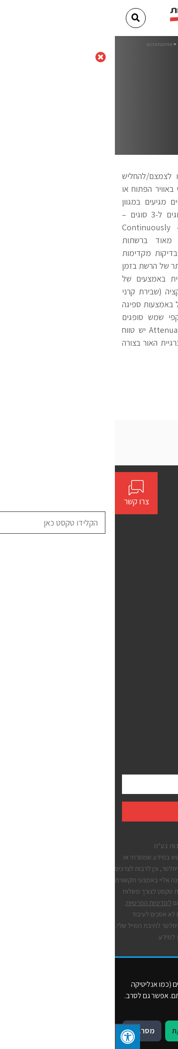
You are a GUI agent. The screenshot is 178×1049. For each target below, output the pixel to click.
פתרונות (160, 616)
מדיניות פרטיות (151, 716)
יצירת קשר (156, 633)
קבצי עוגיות (155, 732)
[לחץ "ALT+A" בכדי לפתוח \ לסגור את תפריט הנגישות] (12, 1036)
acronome (44, 43)
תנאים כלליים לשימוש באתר (132, 683)
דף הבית (131, 43)
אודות (163, 600)
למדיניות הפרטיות (33, 902)
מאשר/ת (70, 1031)
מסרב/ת (27, 1031)
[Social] (167, 557)
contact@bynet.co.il (135, 539)
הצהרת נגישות (151, 699)
